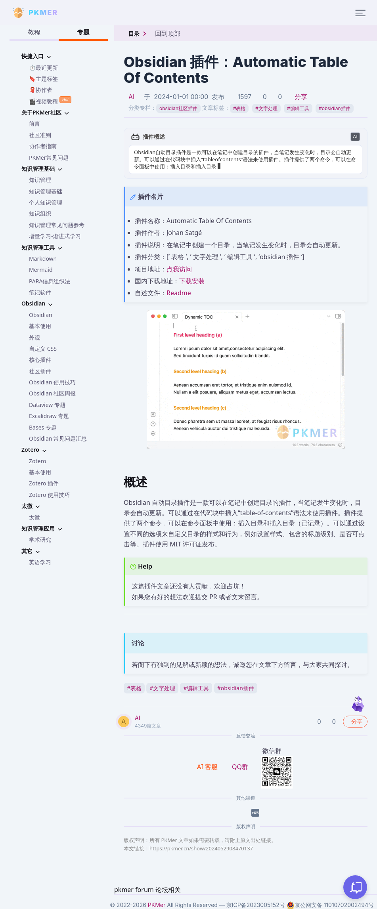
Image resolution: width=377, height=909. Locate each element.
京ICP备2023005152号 (255, 904)
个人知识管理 (45, 202)
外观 (34, 337)
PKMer (156, 904)
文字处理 (266, 108)
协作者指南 (43, 146)
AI (131, 97)
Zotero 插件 (44, 483)
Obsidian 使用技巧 (52, 382)
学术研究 (40, 539)
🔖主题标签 (43, 78)
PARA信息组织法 (49, 281)
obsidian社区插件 (178, 108)
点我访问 (179, 269)
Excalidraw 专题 (49, 416)
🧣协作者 (40, 90)
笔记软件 (40, 292)
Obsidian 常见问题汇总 (58, 438)
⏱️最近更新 (43, 67)
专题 (83, 32)
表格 (239, 108)
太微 (34, 517)
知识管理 (40, 179)
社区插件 (40, 371)
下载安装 (192, 281)
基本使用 (40, 326)
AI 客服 (208, 766)
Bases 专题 (43, 427)
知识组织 (40, 213)
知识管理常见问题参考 (56, 225)
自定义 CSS (43, 348)
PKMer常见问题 (49, 157)
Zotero (37, 461)
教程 (34, 32)
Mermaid (41, 269)
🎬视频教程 (50, 100)
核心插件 (40, 359)
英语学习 (40, 562)
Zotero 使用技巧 (49, 494)
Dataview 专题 (47, 405)
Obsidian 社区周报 (52, 393)
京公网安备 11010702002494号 (330, 905)
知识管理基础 (45, 191)
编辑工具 (298, 108)
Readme (178, 292)
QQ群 (240, 766)
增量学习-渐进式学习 (55, 236)
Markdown (43, 258)
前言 (34, 123)
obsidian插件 (334, 108)
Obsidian (40, 315)
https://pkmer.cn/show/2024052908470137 (201, 848)
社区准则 (40, 135)
